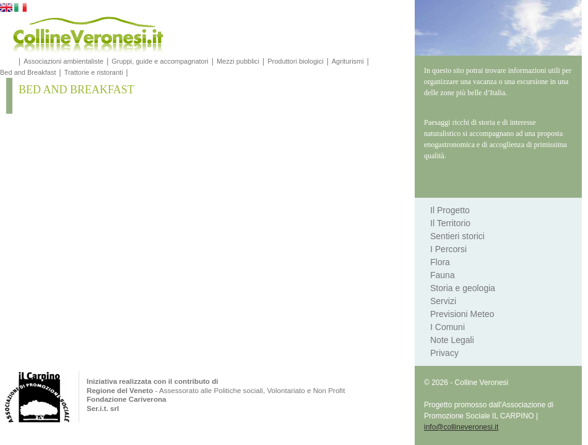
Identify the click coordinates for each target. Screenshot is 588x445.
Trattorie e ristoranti (93, 72)
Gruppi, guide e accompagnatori (160, 61)
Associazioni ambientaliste (63, 61)
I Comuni (447, 327)
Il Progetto (450, 210)
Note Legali (452, 340)
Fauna (442, 275)
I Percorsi (448, 249)
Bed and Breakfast (28, 72)
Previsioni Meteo (462, 314)
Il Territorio (450, 223)
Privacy (444, 353)
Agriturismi (348, 61)
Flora (440, 262)
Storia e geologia (462, 288)
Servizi (443, 301)
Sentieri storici (457, 236)
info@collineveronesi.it (461, 427)
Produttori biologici (295, 61)
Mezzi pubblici (238, 61)
